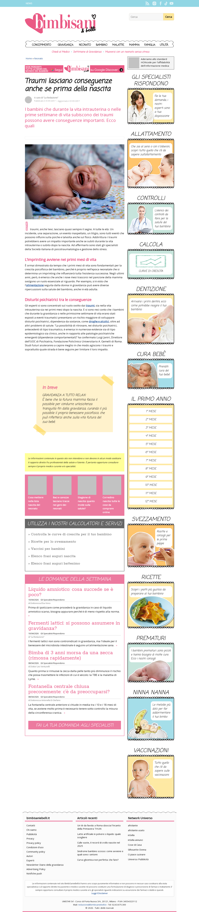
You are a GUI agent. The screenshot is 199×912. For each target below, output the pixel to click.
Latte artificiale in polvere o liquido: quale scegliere (99, 835)
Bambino (101, 45)
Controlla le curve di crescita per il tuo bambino (71, 534)
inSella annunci (135, 839)
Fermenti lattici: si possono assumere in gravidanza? (74, 626)
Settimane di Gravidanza (87, 52)
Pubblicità (31, 834)
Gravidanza (65, 45)
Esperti (30, 860)
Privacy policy (33, 842)
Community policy (35, 851)
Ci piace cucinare (136, 854)
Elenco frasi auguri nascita (53, 556)
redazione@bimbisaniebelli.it (92, 904)
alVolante (133, 825)
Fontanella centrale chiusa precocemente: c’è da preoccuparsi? (69, 689)
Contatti (30, 825)
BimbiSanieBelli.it (60, 23)
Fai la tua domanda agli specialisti (74, 725)
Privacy (30, 838)
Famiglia (149, 45)
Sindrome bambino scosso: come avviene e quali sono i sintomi (100, 853)
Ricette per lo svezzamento (53, 541)
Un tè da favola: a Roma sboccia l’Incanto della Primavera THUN (99, 827)
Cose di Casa (135, 844)
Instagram (154, 3)
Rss (147, 3)
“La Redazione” (50, 97)
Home (29, 58)
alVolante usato (136, 830)
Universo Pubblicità (138, 859)
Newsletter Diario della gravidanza (44, 864)
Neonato (85, 45)
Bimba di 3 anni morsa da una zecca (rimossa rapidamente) (70, 655)
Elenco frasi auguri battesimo (55, 563)
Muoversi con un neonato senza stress (127, 52)
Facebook (160, 3)
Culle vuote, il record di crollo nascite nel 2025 (98, 844)
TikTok (166, 3)
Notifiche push (34, 873)
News (29, 3)
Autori (29, 856)
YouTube (171, 3)
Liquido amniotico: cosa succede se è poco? (70, 592)
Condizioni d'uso (35, 847)
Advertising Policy (35, 869)
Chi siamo (31, 829)
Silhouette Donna (137, 849)
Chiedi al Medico (60, 52)
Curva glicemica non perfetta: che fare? (98, 859)
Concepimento (41, 45)
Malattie (118, 45)
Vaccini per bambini (48, 549)
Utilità (164, 45)
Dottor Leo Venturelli (40, 666)
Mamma (134, 45)
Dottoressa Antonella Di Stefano (45, 700)
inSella (131, 835)
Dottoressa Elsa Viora (40, 603)
